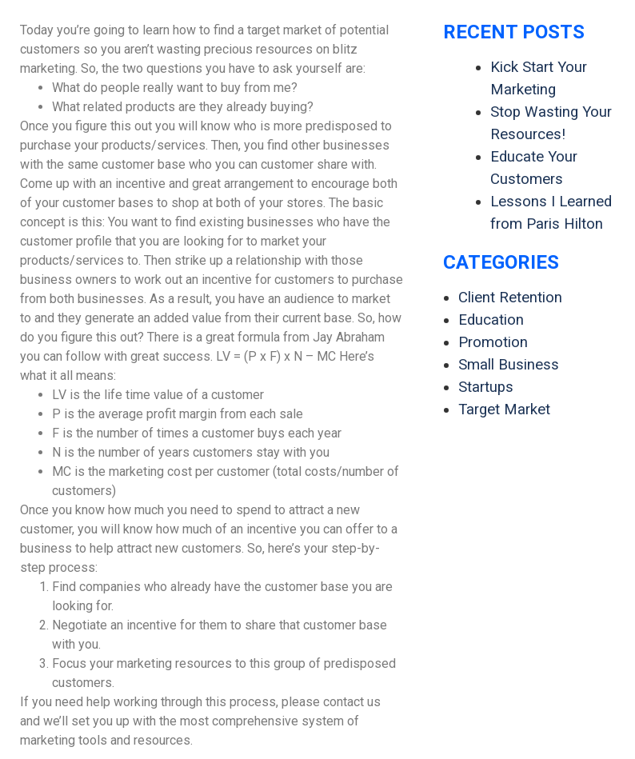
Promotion (493, 342)
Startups (485, 387)
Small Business (508, 365)
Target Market (504, 409)
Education (491, 320)
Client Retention (510, 297)
